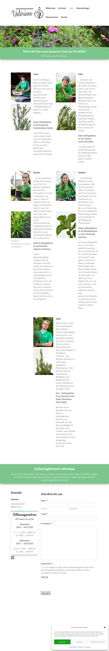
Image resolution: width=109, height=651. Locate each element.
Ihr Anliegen (46, 523)
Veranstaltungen (82, 8)
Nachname (73, 509)
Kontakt (64, 17)
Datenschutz (81, 647)
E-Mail (44, 514)
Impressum (88, 647)
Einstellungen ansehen (97, 642)
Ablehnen (80, 642)
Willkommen (50, 8)
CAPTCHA (44, 577)
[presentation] (57, 584)
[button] (105, 627)
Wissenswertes (52, 17)
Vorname (44, 509)
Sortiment (62, 8)
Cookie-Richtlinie (73, 647)
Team (71, 8)
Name (44, 500)
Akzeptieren (62, 642)
